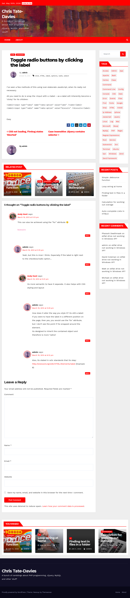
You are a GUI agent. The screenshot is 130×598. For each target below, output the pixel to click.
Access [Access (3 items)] (106, 71)
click (37, 76)
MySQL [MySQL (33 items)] (105, 131)
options (54, 76)
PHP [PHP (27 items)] (113, 131)
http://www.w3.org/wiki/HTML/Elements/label (53, 364)
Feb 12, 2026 (13, 549)
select (66, 76)
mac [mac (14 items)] (117, 121)
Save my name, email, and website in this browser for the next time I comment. (45, 492)
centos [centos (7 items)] (106, 80)
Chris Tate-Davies (19, 571)
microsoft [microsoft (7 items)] (106, 126)
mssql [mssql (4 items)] (115, 126)
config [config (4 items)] (120, 89)
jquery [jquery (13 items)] (117, 117)
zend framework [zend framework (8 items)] (110, 158)
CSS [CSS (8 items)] (114, 94)
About (19, 40)
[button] (127, 40)
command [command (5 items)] (107, 85)
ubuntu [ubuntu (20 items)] (116, 149)
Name (8, 445)
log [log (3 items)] (111, 121)
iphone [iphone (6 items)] (117, 112)
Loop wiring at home (112, 186)
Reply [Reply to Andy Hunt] (87, 235)
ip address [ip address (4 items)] (107, 112)
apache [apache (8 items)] (106, 75)
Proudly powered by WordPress (14, 592)
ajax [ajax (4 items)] (121, 71)
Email (7, 461)
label (48, 76)
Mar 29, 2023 (45, 545)
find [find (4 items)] (104, 103)
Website (8, 477)
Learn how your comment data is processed (63, 506)
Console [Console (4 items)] (106, 94)
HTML (13, 54)
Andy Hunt (23, 214)
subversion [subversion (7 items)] (107, 144)
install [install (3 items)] (119, 108)
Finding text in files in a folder (79, 543)
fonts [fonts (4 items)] (111, 103)
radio (61, 76)
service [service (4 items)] (113, 140)
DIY (39, 534)
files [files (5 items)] (120, 98)
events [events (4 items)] (112, 98)
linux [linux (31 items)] (105, 121)
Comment (9, 394)
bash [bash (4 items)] (114, 75)
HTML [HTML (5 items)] (112, 108)
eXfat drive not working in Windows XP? (113, 248)
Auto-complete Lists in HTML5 (48, 186)
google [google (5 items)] (120, 103)
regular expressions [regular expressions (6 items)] (111, 135)
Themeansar (47, 592)
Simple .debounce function (13, 184)
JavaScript (20, 54)
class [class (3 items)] (113, 80)
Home (7, 40)
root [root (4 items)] (105, 140)
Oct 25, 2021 (108, 545)
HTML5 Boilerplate (76, 186)
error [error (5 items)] (105, 98)
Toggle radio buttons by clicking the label (46, 62)
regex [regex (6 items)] (120, 131)
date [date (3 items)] (120, 94)
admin (25, 73)
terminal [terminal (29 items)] (106, 149)
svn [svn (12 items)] (116, 144)
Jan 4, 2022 (76, 549)
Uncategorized (107, 531)
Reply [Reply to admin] (87, 264)
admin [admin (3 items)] (114, 71)
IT (70, 538)
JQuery (55, 181)
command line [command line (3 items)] (109, 89)
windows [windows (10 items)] (112, 154)
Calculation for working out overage (111, 538)
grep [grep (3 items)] (105, 108)
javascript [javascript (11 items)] (107, 117)
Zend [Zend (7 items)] (121, 154)
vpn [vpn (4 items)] (104, 154)
